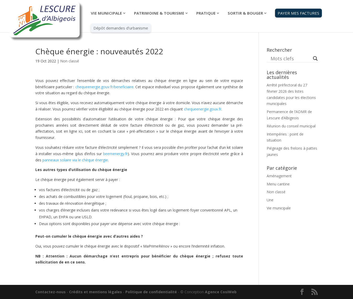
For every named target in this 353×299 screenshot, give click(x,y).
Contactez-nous (50, 291)
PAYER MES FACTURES (298, 13)
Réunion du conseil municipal (291, 126)
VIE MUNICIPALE (106, 13)
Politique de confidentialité (151, 291)
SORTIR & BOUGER (245, 13)
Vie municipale (279, 208)
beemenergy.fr (115, 153)
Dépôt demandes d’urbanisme (120, 28)
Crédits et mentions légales (95, 291)
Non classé (69, 60)
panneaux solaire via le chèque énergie (75, 159)
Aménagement (279, 175)
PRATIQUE (206, 13)
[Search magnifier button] (315, 58)
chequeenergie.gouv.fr (202, 109)
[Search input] (290, 58)
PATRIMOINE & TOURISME (159, 13)
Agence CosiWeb (221, 291)
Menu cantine (278, 183)
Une (270, 199)
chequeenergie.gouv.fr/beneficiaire (104, 86)
